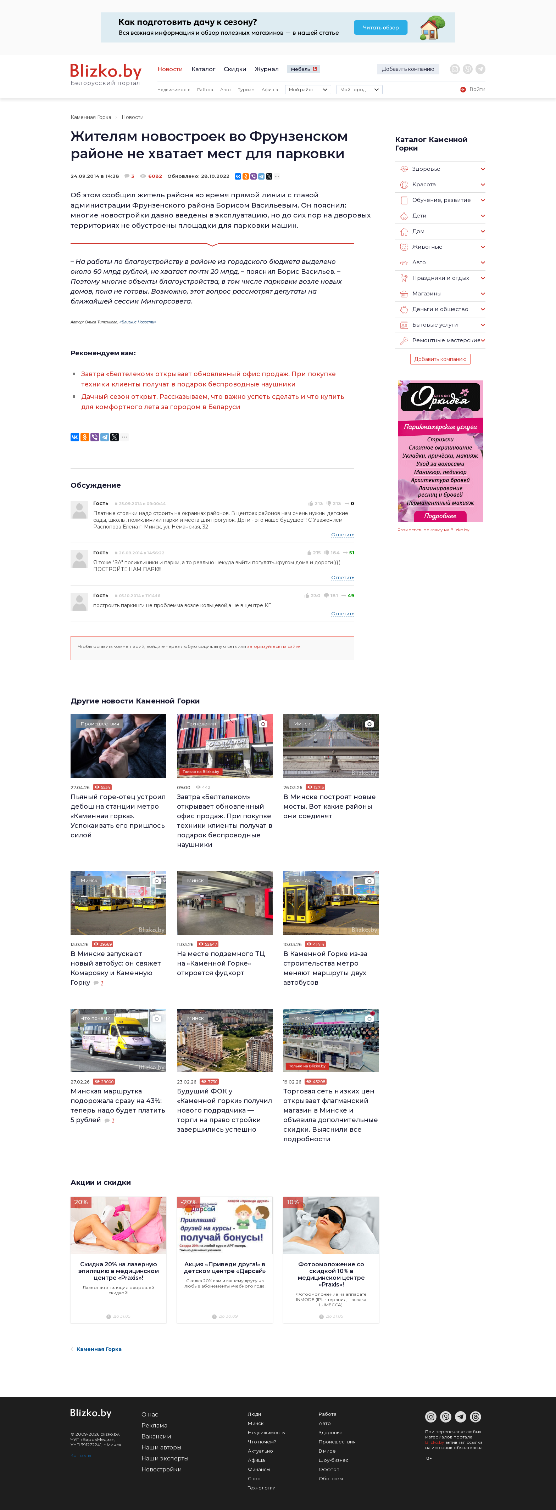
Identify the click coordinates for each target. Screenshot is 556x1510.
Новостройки (161, 1467)
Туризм (246, 89)
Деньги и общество (434, 309)
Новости (170, 69)
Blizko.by (434, 1440)
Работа (205, 89)
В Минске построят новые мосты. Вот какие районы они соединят (329, 805)
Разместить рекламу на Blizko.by (433, 529)
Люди (254, 1412)
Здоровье (420, 169)
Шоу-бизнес (334, 1458)
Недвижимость (173, 89)
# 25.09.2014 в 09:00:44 (140, 502)
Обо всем (331, 1477)
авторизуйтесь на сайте (273, 644)
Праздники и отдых (434, 278)
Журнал (267, 69)
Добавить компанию (408, 69)
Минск (302, 722)
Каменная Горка (91, 117)
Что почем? (96, 1017)
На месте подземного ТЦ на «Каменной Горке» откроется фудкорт (221, 962)
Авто (225, 89)
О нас (149, 1412)
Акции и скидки (102, 1181)
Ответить (342, 533)
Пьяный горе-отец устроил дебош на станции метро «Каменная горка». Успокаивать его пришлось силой (118, 815)
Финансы (259, 1467)
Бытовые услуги (429, 325)
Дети (413, 216)
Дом (412, 232)
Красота (418, 185)
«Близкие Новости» (137, 322)
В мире (327, 1449)
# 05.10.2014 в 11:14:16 (137, 594)
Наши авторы (161, 1445)
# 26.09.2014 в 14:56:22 (140, 551)
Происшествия (100, 722)
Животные (421, 247)
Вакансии (156, 1434)
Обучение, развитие (435, 200)
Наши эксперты (165, 1456)
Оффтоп (329, 1467)
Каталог (203, 69)
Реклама (154, 1423)
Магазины (420, 294)
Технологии (202, 722)
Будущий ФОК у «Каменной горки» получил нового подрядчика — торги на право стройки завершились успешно (224, 1109)
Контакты (81, 1453)
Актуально (260, 1449)
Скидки (235, 69)
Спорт (255, 1477)
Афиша (270, 89)
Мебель (300, 69)
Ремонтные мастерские (440, 341)
